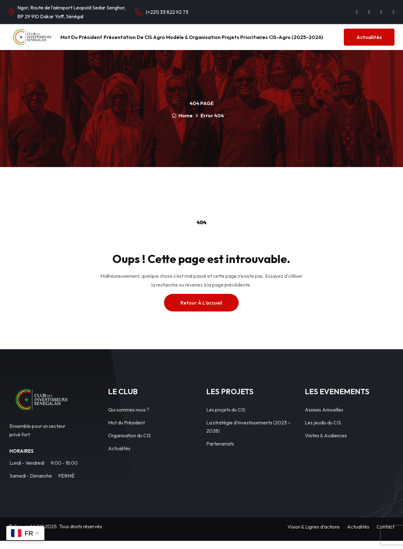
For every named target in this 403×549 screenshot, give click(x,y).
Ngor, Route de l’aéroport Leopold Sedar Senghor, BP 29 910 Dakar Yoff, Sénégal (71, 12)
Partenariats (220, 452)
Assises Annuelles (324, 418)
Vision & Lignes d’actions (313, 535)
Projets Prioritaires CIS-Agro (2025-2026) (270, 41)
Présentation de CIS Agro (138, 41)
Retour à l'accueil (201, 311)
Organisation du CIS (129, 443)
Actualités (369, 41)
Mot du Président (87, 41)
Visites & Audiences (326, 443)
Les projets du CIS (225, 418)
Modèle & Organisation (196, 41)
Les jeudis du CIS (323, 431)
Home (182, 123)
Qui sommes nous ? (128, 418)
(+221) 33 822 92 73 (167, 12)
